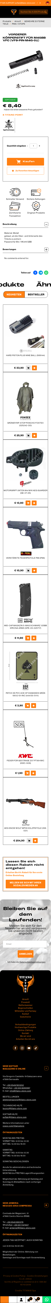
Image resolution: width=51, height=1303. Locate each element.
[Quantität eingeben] (33, 146)
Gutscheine (25, 1017)
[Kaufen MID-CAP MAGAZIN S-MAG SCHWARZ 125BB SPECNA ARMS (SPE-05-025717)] (27, 638)
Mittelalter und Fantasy (25, 1011)
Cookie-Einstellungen (37, 1276)
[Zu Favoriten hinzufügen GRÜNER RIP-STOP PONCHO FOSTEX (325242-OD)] (34, 435)
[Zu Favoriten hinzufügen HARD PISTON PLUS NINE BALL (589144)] (34, 367)
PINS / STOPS (18, 24)
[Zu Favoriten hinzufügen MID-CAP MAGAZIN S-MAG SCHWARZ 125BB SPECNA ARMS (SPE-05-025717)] (33, 638)
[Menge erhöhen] (39, 146)
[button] (47, 3)
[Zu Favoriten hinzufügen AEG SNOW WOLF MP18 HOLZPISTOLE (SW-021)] (35, 840)
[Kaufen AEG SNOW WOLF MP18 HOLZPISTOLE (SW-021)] (29, 840)
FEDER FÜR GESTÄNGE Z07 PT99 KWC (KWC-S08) (25, 761)
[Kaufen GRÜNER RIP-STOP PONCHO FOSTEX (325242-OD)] (28, 435)
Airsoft (18, 21)
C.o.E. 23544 (25, 1279)
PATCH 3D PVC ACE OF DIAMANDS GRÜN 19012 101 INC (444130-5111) (25, 694)
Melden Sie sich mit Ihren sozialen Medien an (25, 884)
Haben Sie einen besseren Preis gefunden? (23, 109)
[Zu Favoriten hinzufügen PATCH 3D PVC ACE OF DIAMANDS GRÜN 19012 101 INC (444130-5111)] (33, 705)
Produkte (7, 21)
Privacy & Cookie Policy (14, 1276)
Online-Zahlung (25, 1030)
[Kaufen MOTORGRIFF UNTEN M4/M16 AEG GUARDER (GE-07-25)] (28, 503)
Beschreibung (25, 224)
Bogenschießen (25, 1008)
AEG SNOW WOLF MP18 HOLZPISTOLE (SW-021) (25, 829)
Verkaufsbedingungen (25, 1024)
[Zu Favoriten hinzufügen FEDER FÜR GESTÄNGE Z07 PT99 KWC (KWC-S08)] (33, 773)
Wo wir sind (25, 1036)
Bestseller (36, 294)
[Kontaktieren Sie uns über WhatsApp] (47, 1299)
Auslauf (25, 1014)
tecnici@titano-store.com (15, 1108)
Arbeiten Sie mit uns (25, 1039)
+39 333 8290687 (21, 1088)
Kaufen (25, 162)
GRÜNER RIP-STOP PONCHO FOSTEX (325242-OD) (25, 424)
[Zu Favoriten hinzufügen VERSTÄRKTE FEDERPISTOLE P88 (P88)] (34, 570)
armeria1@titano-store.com (22, 1228)
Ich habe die (27, 962)
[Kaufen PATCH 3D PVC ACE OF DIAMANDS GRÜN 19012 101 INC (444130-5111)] (27, 705)
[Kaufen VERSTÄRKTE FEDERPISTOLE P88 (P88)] (28, 570)
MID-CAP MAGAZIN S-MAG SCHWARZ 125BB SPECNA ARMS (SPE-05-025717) (25, 626)
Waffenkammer (25, 1005)
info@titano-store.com (20, 1091)
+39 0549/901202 (15, 1085)
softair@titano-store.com (15, 1117)
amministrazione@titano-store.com (19, 1100)
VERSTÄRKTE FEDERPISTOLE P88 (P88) (25, 558)
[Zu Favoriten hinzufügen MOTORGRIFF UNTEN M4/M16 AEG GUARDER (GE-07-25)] (34, 503)
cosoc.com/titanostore (13, 1126)
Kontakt (25, 1033)
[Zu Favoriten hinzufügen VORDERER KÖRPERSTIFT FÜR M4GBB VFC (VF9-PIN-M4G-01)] (25, 171)
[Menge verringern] (27, 146)
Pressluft (25, 1002)
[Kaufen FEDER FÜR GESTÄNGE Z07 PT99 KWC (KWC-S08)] (27, 773)
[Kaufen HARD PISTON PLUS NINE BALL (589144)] (28, 367)
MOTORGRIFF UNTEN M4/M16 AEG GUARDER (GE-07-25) (25, 491)
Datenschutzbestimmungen (33, 962)
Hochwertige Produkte (25, 1027)
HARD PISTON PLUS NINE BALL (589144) (25, 355)
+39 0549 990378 (15, 1222)
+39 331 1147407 (21, 1225)
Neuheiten (14, 294)
